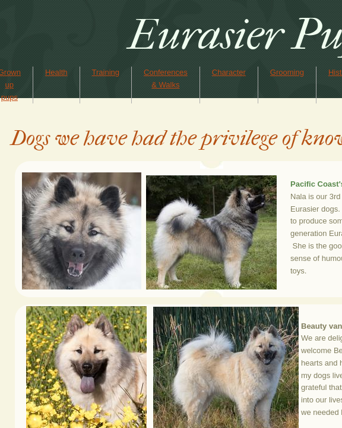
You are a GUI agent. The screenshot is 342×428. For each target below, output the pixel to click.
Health (56, 72)
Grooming (287, 72)
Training (105, 72)
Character (229, 72)
